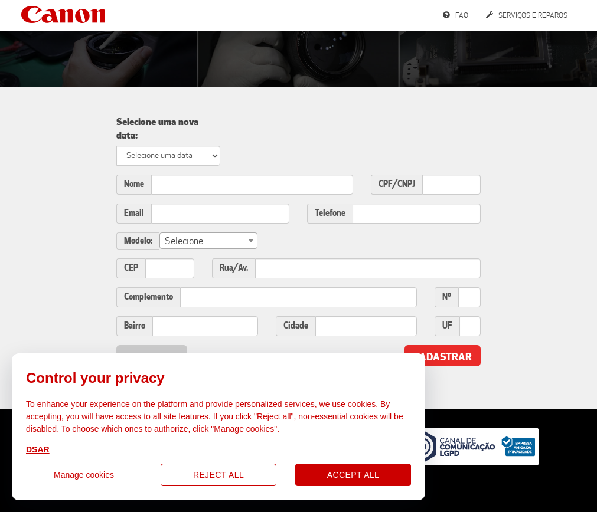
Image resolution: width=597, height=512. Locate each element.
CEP (131, 268)
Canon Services (63, 14)
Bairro (134, 326)
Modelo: (138, 241)
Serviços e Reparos (526, 15)
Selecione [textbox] (184, 241)
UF (447, 326)
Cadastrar (442, 356)
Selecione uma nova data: (157, 128)
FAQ (455, 15)
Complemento (148, 297)
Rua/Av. (234, 268)
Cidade (295, 326)
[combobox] (208, 240)
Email (134, 213)
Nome (134, 184)
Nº (446, 297)
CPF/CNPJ (397, 184)
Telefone (330, 213)
